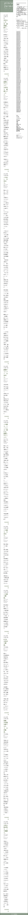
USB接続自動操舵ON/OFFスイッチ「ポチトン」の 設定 (22, 13)
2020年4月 (18, 48)
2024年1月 (18, 40)
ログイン (18, 134)
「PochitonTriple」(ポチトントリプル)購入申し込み (22, 7)
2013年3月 (18, 77)
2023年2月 (18, 42)
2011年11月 (18, 92)
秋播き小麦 (18, 127)
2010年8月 (18, 104)
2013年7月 (18, 73)
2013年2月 (18, 78)
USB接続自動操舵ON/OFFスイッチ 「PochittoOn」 (22, 11)
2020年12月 (18, 47)
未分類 (17, 125)
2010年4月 (18, 107)
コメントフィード (19, 136)
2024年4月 (18, 37)
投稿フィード (19, 135)
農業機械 (18, 130)
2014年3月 (18, 65)
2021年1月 (18, 46)
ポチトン (18, 119)
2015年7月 (18, 51)
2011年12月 (18, 91)
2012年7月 (18, 85)
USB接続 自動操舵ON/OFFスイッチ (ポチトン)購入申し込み (22, 9)
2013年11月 (18, 69)
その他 (17, 116)
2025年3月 (18, 32)
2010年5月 (18, 107)
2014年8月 (18, 60)
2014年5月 (18, 63)
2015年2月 (18, 56)
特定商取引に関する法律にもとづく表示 (22, 15)
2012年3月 (18, 89)
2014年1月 (18, 67)
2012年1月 (18, 90)
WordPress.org (19, 137)
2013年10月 (18, 70)
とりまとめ (18, 118)
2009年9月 (18, 111)
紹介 (17, 16)
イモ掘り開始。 (6, 596)
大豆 (4, 30)
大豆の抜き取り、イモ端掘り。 (6, 829)
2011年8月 (18, 95)
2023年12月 (18, 41)
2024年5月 (18, 36)
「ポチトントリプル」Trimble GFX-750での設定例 (22, 25)
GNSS (17, 115)
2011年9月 (18, 94)
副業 (17, 121)
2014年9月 (18, 59)
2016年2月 (18, 50)
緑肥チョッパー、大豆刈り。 (6, 373)
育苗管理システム (19, 128)
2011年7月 (18, 96)
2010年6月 (18, 106)
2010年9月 (18, 103)
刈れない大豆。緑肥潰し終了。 (6, 23)
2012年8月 (18, 84)
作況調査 (18, 120)
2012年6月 (18, 86)
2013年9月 (18, 71)
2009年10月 (18, 110)
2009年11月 (18, 109)
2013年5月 (18, 75)
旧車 (17, 123)
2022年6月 (18, 45)
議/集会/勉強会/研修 (20, 129)
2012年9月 (18, 83)
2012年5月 (18, 87)
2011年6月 (18, 97)
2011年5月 (18, 98)
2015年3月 (18, 55)
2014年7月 (18, 61)
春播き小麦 (18, 124)
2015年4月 (18, 54)
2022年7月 (18, 44)
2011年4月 (18, 99)
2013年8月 (18, 72)
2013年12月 (18, 68)
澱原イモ (5, 185)
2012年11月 (18, 81)
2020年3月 (18, 49)
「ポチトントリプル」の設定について (22, 27)
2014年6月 (18, 62)
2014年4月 (18, 64)
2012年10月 (18, 82)
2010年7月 (18, 105)
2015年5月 (18, 53)
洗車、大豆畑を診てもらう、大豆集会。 (6, 726)
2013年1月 (18, 79)
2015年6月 (18, 52)
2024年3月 (18, 38)
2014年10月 (18, 58)
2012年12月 (18, 80)
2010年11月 (18, 101)
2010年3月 (18, 108)
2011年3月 (18, 100)
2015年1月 (18, 57)
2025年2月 (18, 33)
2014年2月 (18, 66)
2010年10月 (18, 102)
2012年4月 (18, 88)
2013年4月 (18, 76)
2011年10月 (18, 93)
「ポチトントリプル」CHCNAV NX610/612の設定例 (22, 23)
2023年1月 (18, 43)
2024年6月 (18, 35)
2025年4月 (18, 31)
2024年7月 (18, 34)
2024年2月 (18, 39)
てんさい (18, 117)
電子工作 (18, 131)
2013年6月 (18, 74)
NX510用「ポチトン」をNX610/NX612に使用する (21, 21)
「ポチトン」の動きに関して (22, 28)
